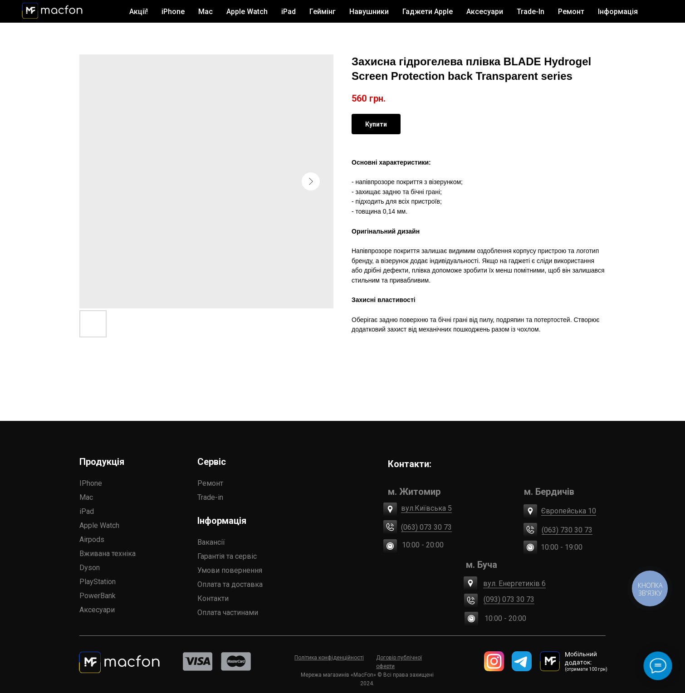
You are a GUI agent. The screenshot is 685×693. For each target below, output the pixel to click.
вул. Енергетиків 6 (514, 583)
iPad (86, 511)
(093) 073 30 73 (509, 599)
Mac (86, 497)
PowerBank (97, 595)
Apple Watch (99, 525)
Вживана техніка (107, 553)
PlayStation (97, 581)
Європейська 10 (568, 511)
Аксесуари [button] (484, 11)
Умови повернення (229, 570)
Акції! (138, 11)
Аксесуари (97, 609)
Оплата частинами (227, 612)
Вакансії (211, 542)
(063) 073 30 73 (426, 527)
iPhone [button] (173, 11)
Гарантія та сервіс (227, 556)
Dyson (89, 567)
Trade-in (210, 497)
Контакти (213, 598)
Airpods (91, 539)
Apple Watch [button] (247, 11)
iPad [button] (288, 11)
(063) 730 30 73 (567, 530)
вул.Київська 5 (426, 508)
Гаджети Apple (427, 11)
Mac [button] (205, 11)
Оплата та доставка (230, 584)
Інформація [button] (618, 11)
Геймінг (322, 11)
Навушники (369, 11)
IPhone (90, 483)
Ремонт (571, 11)
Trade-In (530, 11)
